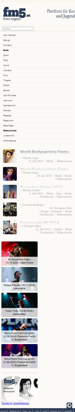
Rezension (8, 120)
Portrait (7, 110)
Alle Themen (9, 35)
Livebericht (8, 135)
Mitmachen (9, 391)
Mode (6, 50)
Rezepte (7, 115)
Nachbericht (9, 105)
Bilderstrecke (10, 130)
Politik (6, 85)
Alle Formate (9, 95)
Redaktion (8, 388)
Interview (7, 100)
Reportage (8, 125)
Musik (6, 65)
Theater (7, 80)
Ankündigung (9, 140)
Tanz (5, 60)
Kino (5, 75)
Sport (6, 55)
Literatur (7, 70)
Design (6, 40)
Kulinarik (7, 45)
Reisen (6, 90)
